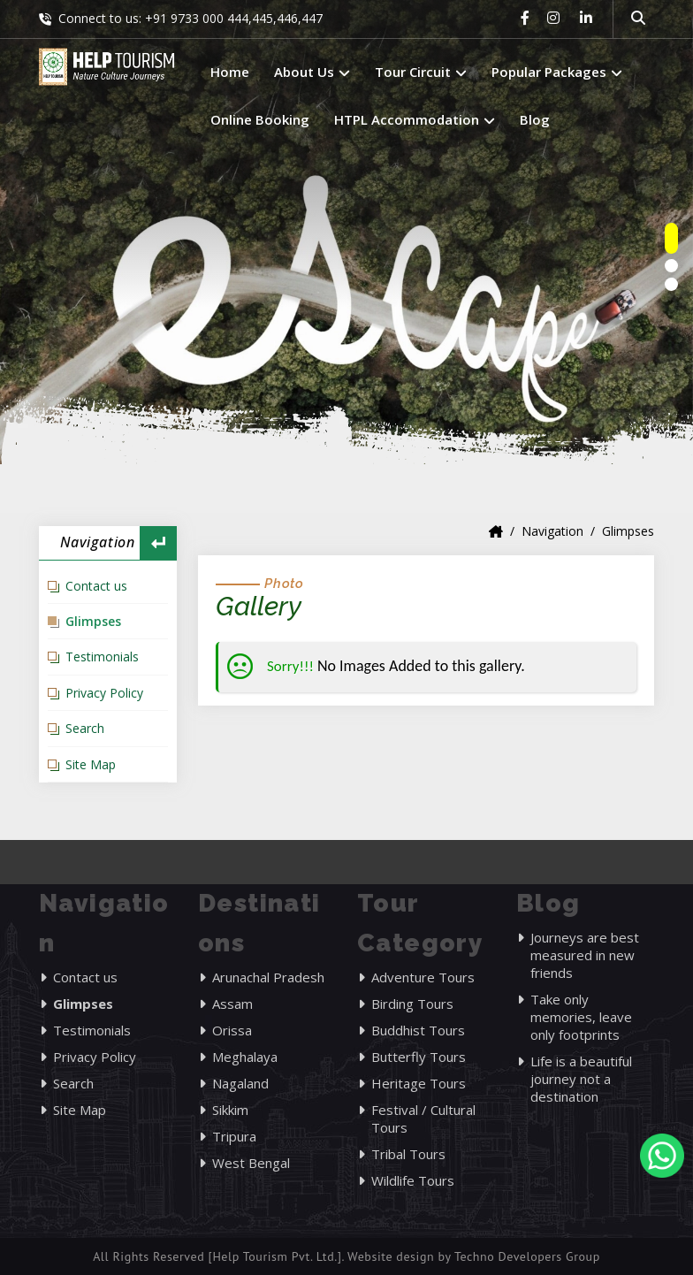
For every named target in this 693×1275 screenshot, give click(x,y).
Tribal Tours (408, 1154)
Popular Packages (556, 71)
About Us (312, 71)
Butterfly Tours (418, 1056)
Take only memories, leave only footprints (581, 1016)
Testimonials (102, 656)
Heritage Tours (418, 1083)
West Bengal (251, 1163)
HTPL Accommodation (414, 119)
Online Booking (259, 119)
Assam (232, 1003)
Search (84, 728)
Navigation (552, 531)
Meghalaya (245, 1056)
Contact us (96, 585)
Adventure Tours (423, 977)
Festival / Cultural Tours (423, 1118)
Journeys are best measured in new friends (584, 954)
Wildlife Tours (412, 1180)
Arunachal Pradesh (268, 977)
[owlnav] (671, 238)
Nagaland (240, 1083)
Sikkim (230, 1109)
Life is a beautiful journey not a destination (581, 1078)
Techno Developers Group (527, 1256)
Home (229, 71)
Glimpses (93, 621)
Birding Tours (412, 1003)
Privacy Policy (104, 692)
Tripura (234, 1136)
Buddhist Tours (418, 1030)
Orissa (232, 1030)
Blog (535, 119)
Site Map (90, 764)
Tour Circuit (421, 71)
